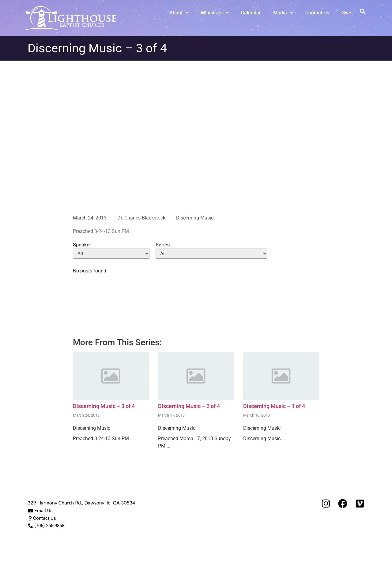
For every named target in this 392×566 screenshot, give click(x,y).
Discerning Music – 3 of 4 (104, 406)
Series (163, 244)
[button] (362, 11)
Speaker (82, 244)
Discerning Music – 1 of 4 (274, 406)
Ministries (215, 12)
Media (283, 12)
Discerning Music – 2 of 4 (189, 406)
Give (346, 13)
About (179, 12)
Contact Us (317, 13)
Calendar (251, 13)
